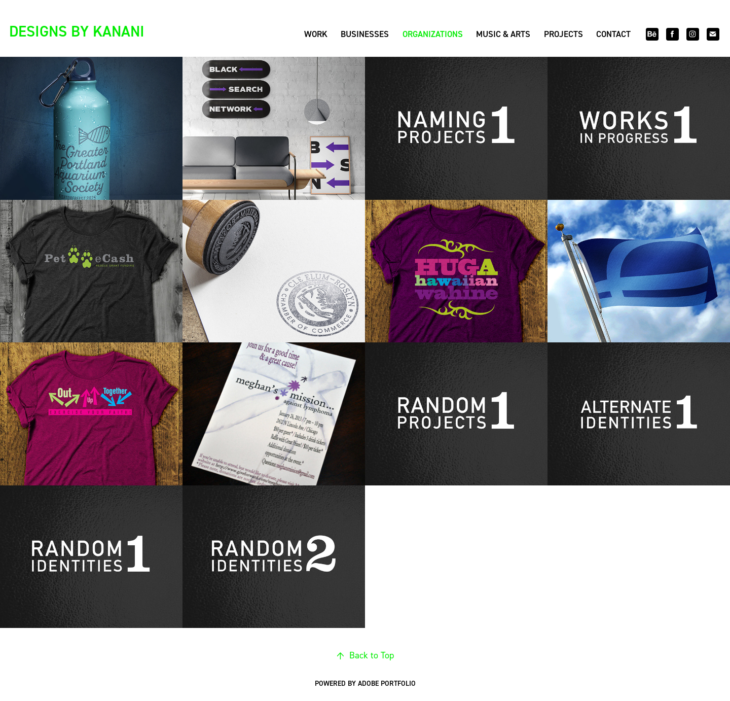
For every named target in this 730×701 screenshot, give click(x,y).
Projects (563, 34)
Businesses (365, 34)
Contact (613, 34)
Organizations (433, 34)
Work (315, 34)
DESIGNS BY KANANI (76, 31)
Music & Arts (503, 34)
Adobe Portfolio (387, 683)
